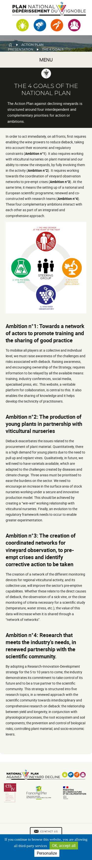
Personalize (47, 853)
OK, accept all (64, 845)
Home (10, 44)
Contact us (49, 831)
